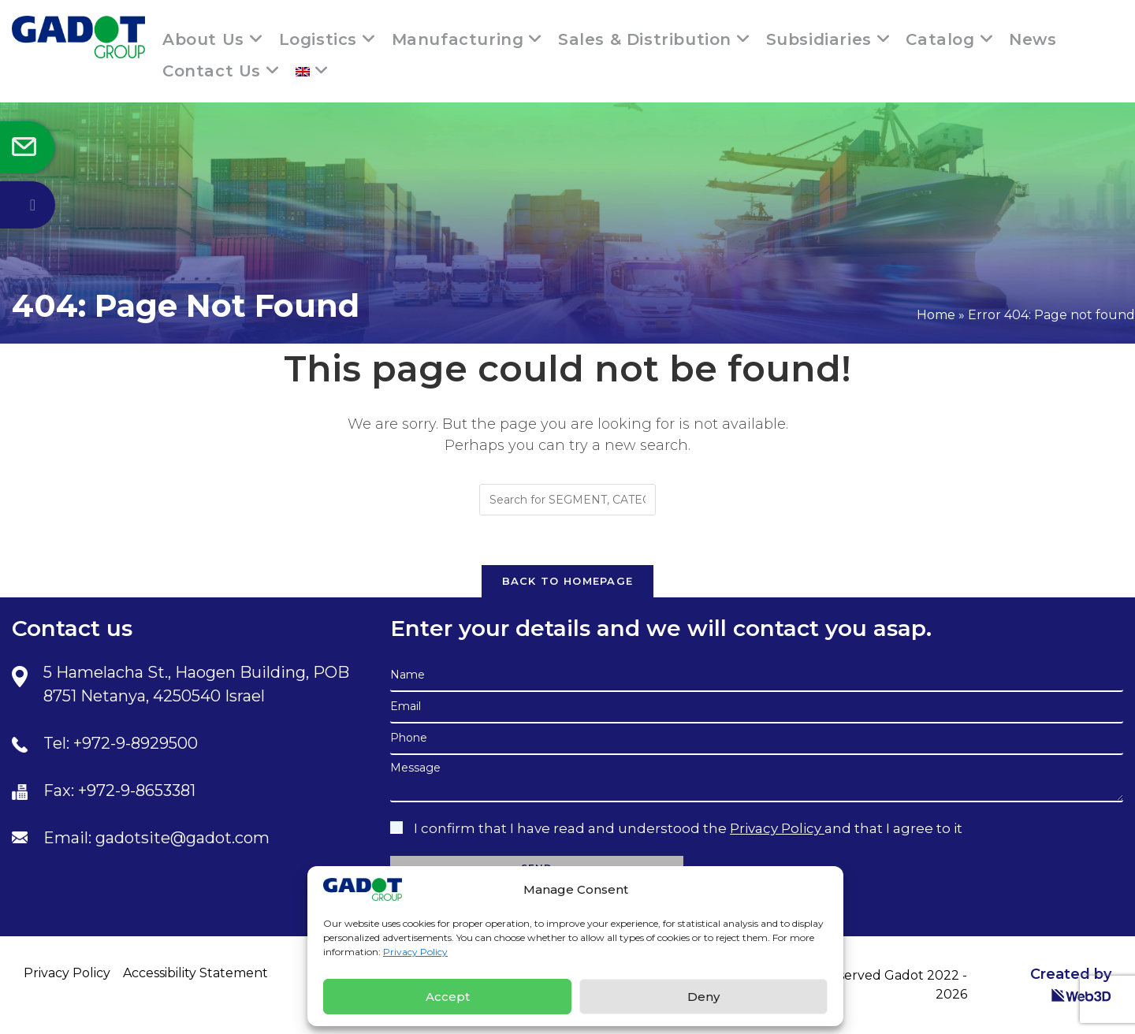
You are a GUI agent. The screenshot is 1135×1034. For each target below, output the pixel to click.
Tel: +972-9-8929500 (120, 743)
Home (936, 314)
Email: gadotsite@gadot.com (156, 837)
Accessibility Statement (195, 972)
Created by (1070, 983)
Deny (703, 996)
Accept (448, 996)
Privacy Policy (415, 952)
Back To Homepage (568, 581)
